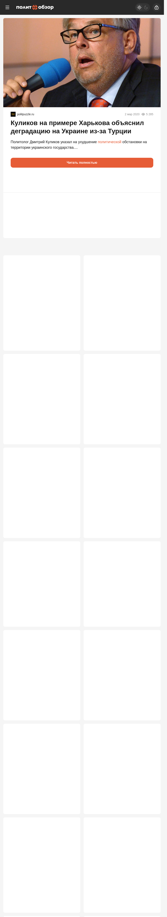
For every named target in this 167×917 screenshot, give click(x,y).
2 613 (70, 816)
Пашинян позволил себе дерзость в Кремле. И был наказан (38, 392)
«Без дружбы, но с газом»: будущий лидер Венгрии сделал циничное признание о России (38, 491)
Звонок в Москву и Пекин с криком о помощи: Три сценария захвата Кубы (39, 875)
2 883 (70, 623)
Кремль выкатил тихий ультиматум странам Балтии (118, 488)
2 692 (150, 720)
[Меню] (7, 7)
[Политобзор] (35, 7)
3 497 (70, 526)
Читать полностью (82, 162)
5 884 (70, 333)
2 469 (70, 913)
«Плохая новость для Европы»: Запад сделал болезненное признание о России (121, 781)
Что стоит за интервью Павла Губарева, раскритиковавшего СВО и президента (120, 293)
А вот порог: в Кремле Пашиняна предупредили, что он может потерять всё (40, 588)
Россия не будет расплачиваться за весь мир (119, 682)
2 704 (70, 720)
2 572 (150, 816)
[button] (15, 180)
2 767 (150, 623)
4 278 (150, 333)
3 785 (70, 429)
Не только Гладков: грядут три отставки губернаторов (114, 585)
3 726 (150, 429)
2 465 (150, 913)
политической (110, 142)
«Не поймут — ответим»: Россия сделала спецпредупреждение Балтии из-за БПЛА (121, 878)
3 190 (150, 526)
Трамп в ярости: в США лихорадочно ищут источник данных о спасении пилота (120, 394)
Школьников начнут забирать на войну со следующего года (41, 682)
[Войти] (156, 7)
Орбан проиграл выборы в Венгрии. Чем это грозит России (38, 778)
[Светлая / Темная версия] (142, 7)
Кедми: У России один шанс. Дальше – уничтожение (40, 290)
